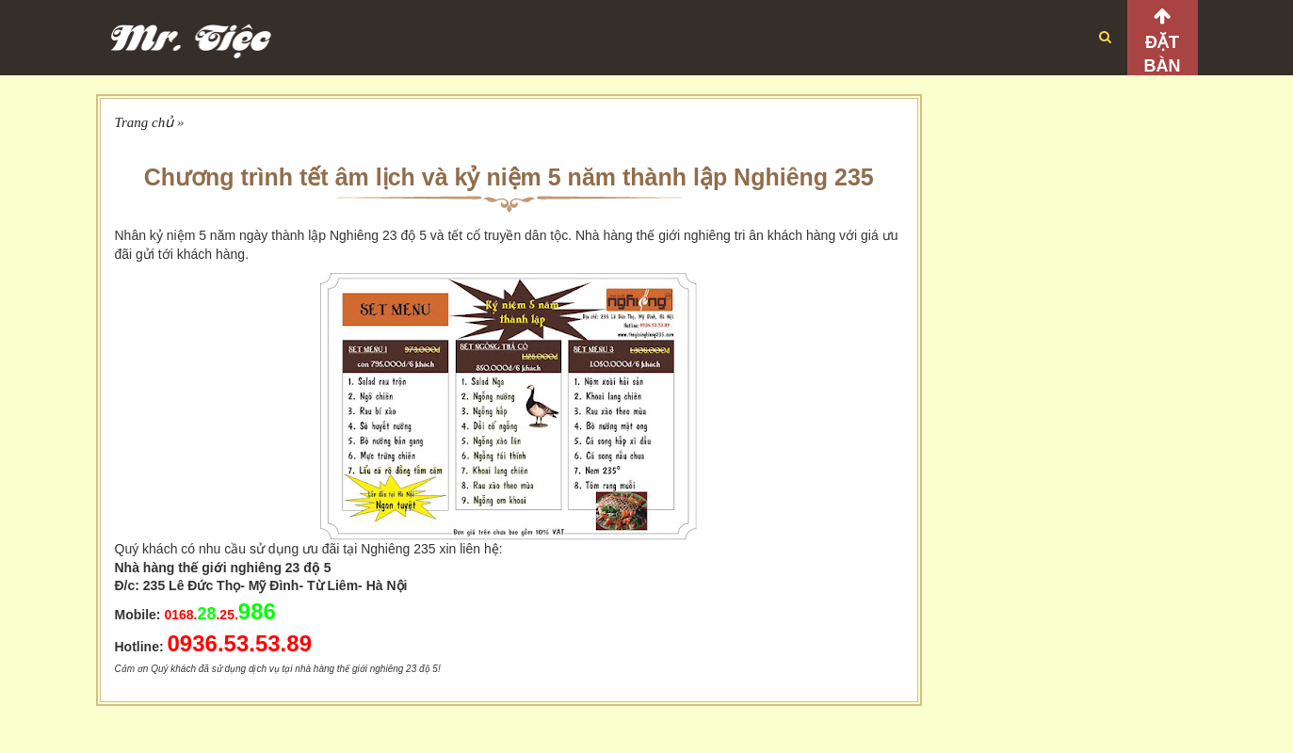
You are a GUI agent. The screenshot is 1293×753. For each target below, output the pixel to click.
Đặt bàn (1162, 54)
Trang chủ (144, 122)
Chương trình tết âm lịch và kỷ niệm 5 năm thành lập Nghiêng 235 (509, 177)
